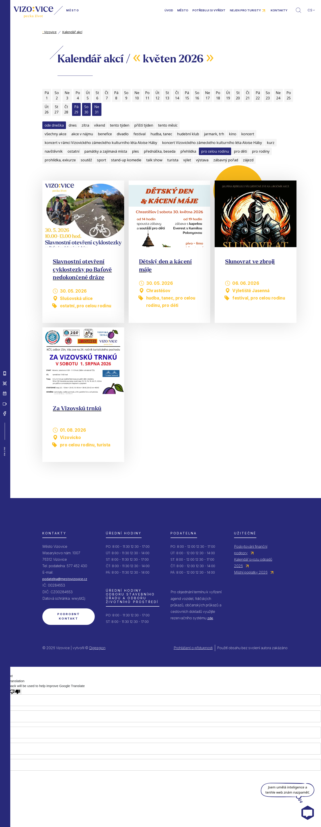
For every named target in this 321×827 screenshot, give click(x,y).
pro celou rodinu (215, 151)
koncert (247, 133)
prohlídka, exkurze (60, 160)
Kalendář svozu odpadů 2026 (253, 562)
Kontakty (279, 10)
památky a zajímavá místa (105, 151)
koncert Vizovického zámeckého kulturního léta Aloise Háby (212, 142)
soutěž (86, 160)
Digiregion (97, 648)
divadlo (123, 133)
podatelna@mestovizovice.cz (64, 579)
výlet (187, 160)
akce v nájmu (82, 133)
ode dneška (54, 125)
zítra (85, 125)
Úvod (169, 10)
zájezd (248, 160)
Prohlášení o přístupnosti (193, 648)
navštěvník (54, 151)
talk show (154, 160)
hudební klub (188, 133)
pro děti (240, 151)
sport (101, 160)
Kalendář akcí (72, 32)
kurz (270, 142)
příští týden (143, 125)
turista (172, 160)
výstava (202, 160)
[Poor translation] (15, 691)
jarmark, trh (214, 133)
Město (182, 10)
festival (140, 133)
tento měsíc (167, 125)
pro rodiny (261, 151)
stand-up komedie (126, 160)
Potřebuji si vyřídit (208, 10)
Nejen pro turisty (245, 10)
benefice (105, 133)
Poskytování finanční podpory (250, 549)
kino (232, 133)
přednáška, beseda (159, 151)
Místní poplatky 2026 (251, 572)
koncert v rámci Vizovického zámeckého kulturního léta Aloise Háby (101, 142)
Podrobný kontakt (68, 616)
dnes (73, 125)
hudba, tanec (161, 133)
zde (210, 618)
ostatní (73, 151)
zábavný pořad (225, 160)
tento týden (119, 125)
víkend (99, 125)
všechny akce (55, 133)
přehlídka (188, 151)
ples (135, 151)
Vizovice (49, 32)
